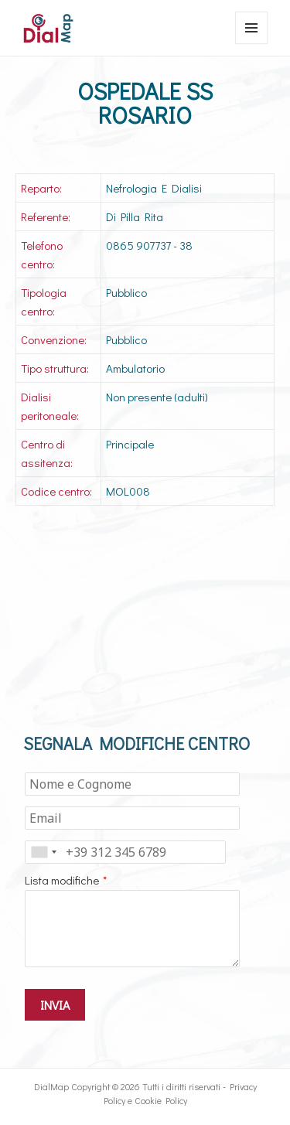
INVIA (55, 1005)
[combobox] (43, 852)
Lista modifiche (62, 880)
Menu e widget (252, 43)
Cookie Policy (161, 1100)
